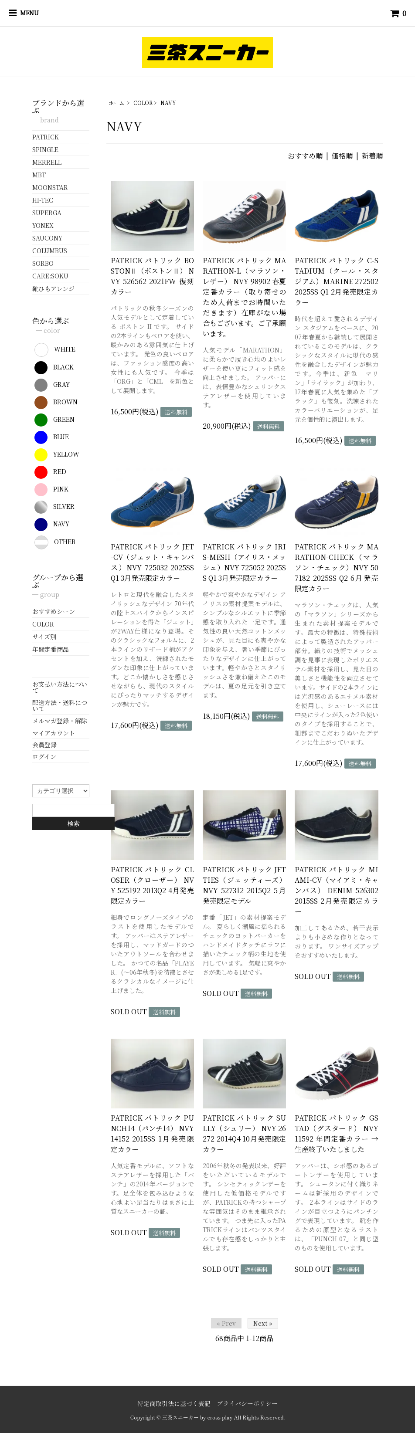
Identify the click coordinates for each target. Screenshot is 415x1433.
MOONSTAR (50, 187)
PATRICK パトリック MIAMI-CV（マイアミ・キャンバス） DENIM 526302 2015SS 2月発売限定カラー (336, 890)
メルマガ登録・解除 (59, 721)
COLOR (143, 102)
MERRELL (46, 162)
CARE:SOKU (50, 276)
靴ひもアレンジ (53, 288)
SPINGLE (45, 149)
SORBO (43, 263)
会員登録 (44, 745)
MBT (39, 175)
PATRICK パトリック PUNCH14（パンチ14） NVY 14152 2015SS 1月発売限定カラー (152, 1133)
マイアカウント (53, 733)
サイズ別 (44, 637)
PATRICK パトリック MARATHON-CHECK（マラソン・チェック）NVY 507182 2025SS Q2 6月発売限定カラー (336, 567)
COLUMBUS (49, 250)
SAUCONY (47, 238)
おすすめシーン (53, 611)
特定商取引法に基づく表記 (174, 1403)
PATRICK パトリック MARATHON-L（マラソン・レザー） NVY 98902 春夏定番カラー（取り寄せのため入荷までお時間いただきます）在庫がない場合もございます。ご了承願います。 (244, 297)
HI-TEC (42, 200)
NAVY (168, 102)
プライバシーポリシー (247, 1403)
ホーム (116, 102)
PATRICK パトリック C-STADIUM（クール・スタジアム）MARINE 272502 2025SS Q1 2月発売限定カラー (336, 281)
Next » (262, 1323)
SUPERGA (46, 213)
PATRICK (45, 137)
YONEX (43, 225)
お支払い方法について (59, 687)
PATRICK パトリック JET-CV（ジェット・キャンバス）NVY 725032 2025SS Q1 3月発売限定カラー (152, 562)
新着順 (372, 156)
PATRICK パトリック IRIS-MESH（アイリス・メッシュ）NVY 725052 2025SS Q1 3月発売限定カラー (244, 562)
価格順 (342, 156)
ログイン (44, 756)
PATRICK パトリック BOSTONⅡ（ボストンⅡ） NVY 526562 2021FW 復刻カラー (152, 276)
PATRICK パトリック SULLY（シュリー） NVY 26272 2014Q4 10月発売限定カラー (244, 1133)
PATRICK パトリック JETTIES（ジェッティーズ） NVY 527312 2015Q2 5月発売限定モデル (244, 885)
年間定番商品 (50, 649)
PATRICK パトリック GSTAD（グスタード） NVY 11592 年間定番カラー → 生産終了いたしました (336, 1133)
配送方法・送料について (59, 705)
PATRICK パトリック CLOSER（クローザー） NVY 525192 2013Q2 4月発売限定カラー (152, 885)
